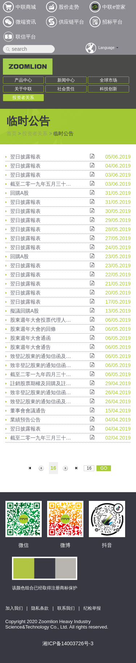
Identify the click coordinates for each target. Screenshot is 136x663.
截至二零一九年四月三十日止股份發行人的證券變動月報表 (42, 374)
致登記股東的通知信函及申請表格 (42, 356)
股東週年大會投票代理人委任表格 (42, 320)
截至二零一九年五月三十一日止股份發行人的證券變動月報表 (42, 184)
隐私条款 (40, 608)
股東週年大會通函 (30, 338)
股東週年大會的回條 (33, 329)
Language (106, 48)
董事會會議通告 (28, 410)
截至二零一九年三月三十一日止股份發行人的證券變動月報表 (42, 438)
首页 (12, 133)
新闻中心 (66, 80)
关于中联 (23, 88)
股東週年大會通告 (30, 347)
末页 (77, 468)
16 (53, 468)
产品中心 (23, 80)
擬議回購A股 (24, 311)
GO (103, 468)
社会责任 (66, 88)
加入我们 (14, 608)
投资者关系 (23, 97)
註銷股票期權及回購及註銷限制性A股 (42, 383)
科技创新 (108, 88)
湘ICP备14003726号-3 (67, 643)
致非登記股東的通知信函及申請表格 (42, 365)
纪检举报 (92, 608)
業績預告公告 (25, 420)
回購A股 (19, 193)
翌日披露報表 (25, 157)
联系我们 (66, 608)
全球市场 (108, 80)
